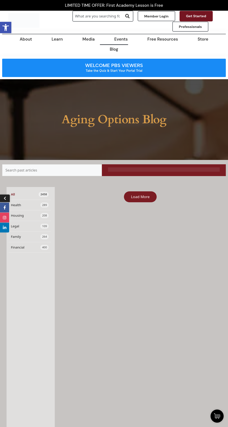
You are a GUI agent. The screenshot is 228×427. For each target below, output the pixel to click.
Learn (57, 39)
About (26, 39)
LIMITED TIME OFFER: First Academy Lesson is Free (114, 5)
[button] (5, 27)
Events (121, 39)
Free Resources (162, 39)
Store (203, 39)
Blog (114, 49)
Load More (140, 196)
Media (88, 39)
